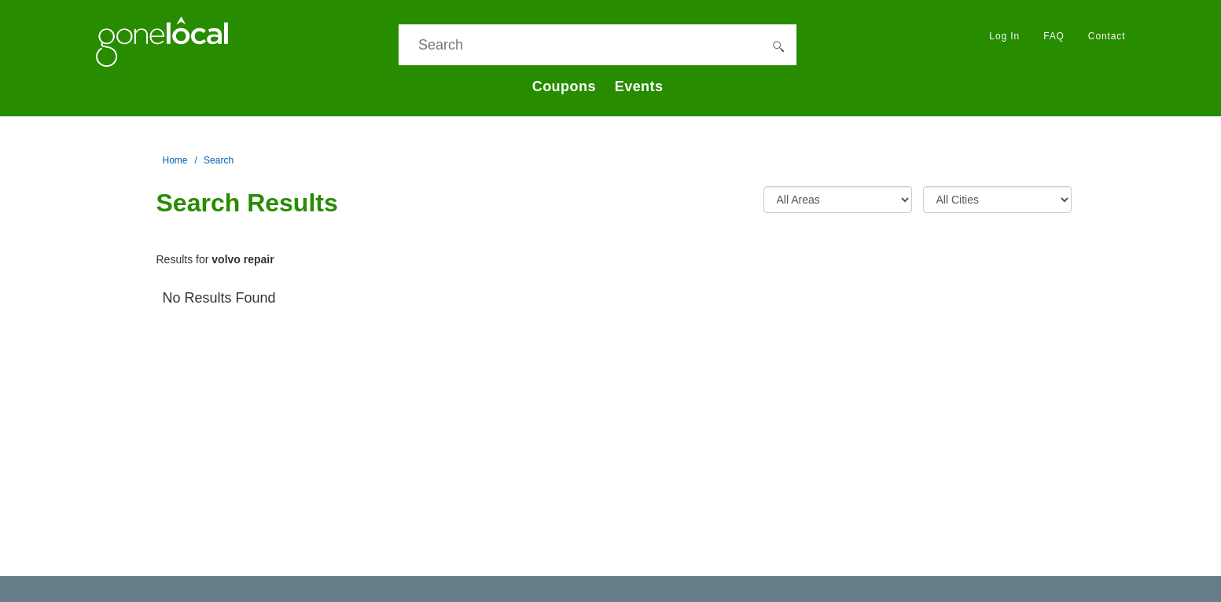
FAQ (1054, 36)
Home (175, 160)
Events (639, 86)
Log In (1004, 36)
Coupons (564, 86)
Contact (1107, 36)
